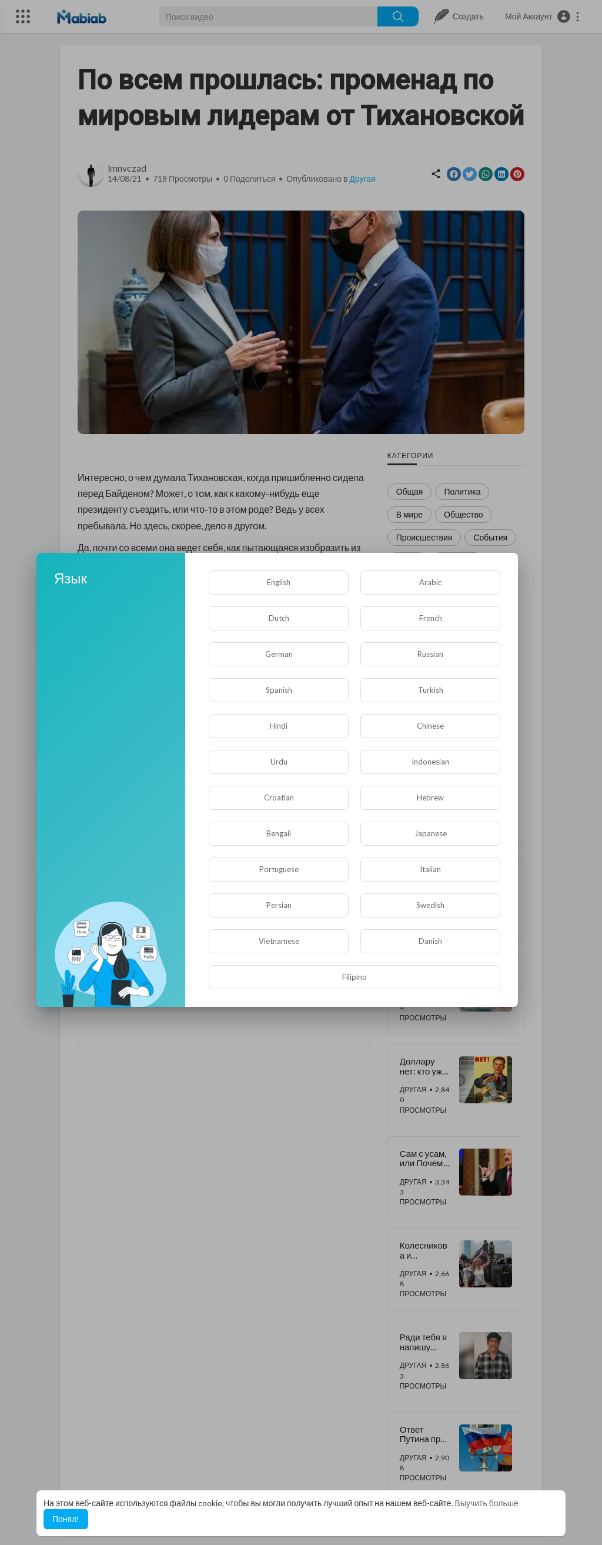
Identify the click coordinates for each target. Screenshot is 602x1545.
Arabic (430, 582)
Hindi (278, 725)
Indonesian (430, 761)
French (430, 618)
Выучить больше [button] (487, 1503)
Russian (430, 654)
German (279, 654)
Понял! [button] (65, 1519)
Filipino (354, 977)
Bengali (278, 833)
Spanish (279, 690)
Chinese (430, 725)
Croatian (279, 797)
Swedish (430, 905)
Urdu (278, 761)
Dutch (279, 618)
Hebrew (430, 797)
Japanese (430, 833)
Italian (430, 869)
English (278, 582)
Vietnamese (279, 941)
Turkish (430, 690)
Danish (430, 941)
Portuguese (279, 869)
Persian (279, 905)
